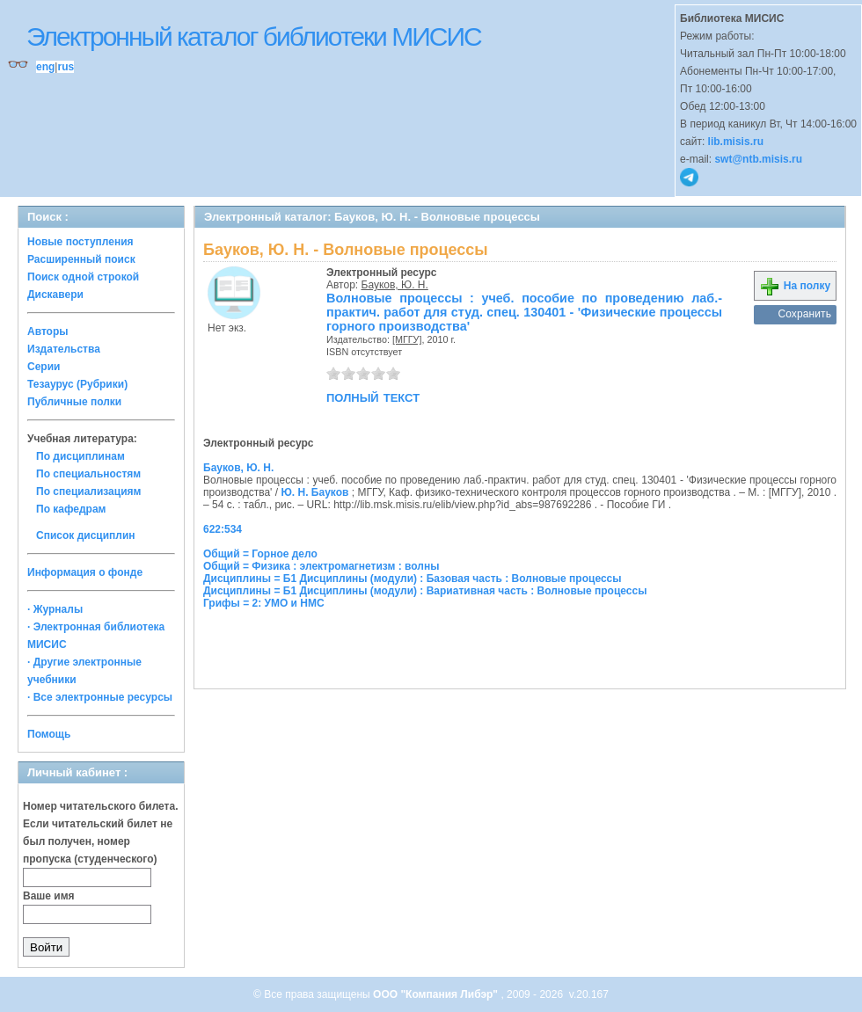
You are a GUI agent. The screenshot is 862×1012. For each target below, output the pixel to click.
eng (45, 67)
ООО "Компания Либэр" (436, 994)
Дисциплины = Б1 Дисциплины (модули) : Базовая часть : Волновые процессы (412, 578)
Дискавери (55, 294)
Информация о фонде (84, 572)
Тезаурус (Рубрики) (77, 384)
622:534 (222, 529)
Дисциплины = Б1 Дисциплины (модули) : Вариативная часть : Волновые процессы (424, 591)
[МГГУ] (407, 339)
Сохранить (804, 314)
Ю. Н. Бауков (314, 492)
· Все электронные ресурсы (99, 697)
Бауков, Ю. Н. (395, 285)
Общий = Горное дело (260, 554)
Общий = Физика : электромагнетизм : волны (321, 566)
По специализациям (88, 491)
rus (65, 67)
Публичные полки (74, 402)
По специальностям (88, 474)
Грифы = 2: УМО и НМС (264, 603)
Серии (43, 366)
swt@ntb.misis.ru (758, 159)
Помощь (48, 734)
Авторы (48, 331)
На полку (794, 286)
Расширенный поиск (81, 259)
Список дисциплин (85, 535)
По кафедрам (71, 509)
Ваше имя (49, 896)
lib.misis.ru (735, 141)
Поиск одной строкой (83, 277)
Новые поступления (80, 242)
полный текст (373, 396)
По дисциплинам (80, 456)
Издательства (63, 349)
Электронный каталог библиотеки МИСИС (253, 36)
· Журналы (55, 609)
